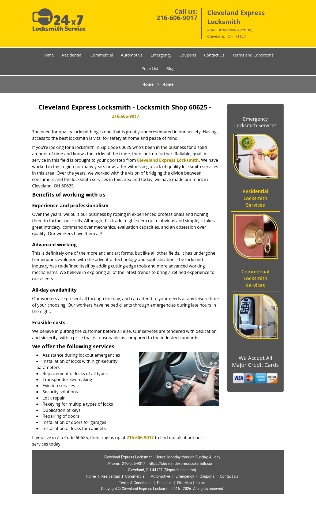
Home (48, 55)
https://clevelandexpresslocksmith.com (182, 463)
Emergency (161, 55)
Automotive (132, 55)
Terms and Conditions (253, 55)
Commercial (102, 55)
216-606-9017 (176, 17)
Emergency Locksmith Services (255, 122)
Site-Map (184, 483)
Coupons (187, 55)
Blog (170, 68)
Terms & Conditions (135, 483)
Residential (72, 55)
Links (200, 483)
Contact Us (214, 55)
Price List (149, 68)
